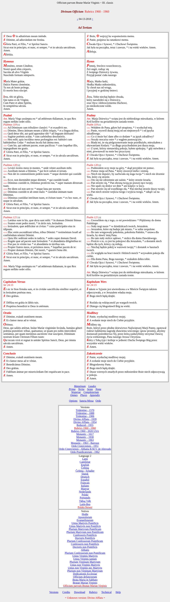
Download (79, 592)
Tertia (81, 389)
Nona (98, 389)
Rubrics (93, 592)
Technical (106, 592)
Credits (66, 592)
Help (118, 592)
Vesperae (76, 392)
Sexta (90, 389)
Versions (53, 592)
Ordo (98, 400)
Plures (83, 395)
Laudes (92, 386)
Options (73, 400)
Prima (72, 389)
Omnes (74, 395)
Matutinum (80, 386)
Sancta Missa (86, 400)
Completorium (91, 392)
